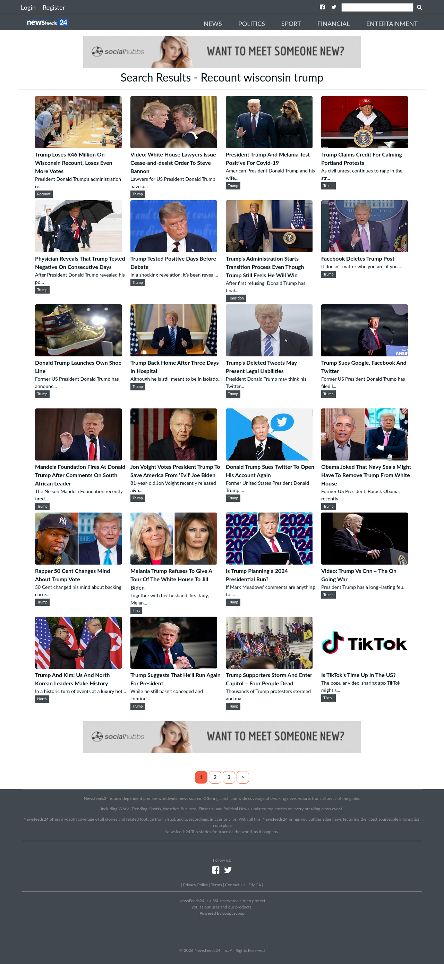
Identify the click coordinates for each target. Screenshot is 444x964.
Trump (138, 194)
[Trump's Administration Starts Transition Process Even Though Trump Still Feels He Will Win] (269, 250)
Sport (291, 23)
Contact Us (235, 884)
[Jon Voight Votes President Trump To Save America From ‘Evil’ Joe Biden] (173, 458)
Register (54, 7)
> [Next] (242, 776)
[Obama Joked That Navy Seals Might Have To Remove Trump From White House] (364, 458)
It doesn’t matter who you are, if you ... (361, 266)
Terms (216, 884)
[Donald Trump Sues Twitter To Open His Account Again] (269, 458)
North (41, 699)
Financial (333, 23)
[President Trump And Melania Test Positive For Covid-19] (269, 146)
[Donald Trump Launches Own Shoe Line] (78, 354)
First (136, 610)
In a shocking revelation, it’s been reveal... (174, 275)
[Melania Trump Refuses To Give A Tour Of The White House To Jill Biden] (173, 562)
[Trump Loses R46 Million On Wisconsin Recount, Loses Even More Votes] (78, 146)
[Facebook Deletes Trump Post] (364, 250)
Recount (43, 194)
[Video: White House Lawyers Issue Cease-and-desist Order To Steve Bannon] (173, 146)
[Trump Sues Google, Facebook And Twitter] (364, 354)
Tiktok (328, 698)
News (213, 23)
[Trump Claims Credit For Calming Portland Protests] (364, 146)
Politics (251, 23)
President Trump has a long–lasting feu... (364, 587)
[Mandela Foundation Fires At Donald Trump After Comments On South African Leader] (78, 458)
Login (28, 7)
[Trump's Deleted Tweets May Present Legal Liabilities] (269, 354)
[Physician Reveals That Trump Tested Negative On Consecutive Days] (78, 250)
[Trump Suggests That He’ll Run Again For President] (173, 666)
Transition (236, 298)
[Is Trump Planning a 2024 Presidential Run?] (269, 562)
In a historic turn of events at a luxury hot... (80, 691)
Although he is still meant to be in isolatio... (176, 379)
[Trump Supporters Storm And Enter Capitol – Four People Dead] (269, 666)
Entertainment (392, 23)
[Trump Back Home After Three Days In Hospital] (173, 354)
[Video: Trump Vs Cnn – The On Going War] (364, 562)
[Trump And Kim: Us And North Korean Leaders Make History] (78, 666)
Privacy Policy (195, 884)
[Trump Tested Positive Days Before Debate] (173, 250)
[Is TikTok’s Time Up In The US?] (364, 666)
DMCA (255, 884)
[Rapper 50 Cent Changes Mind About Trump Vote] (78, 562)
